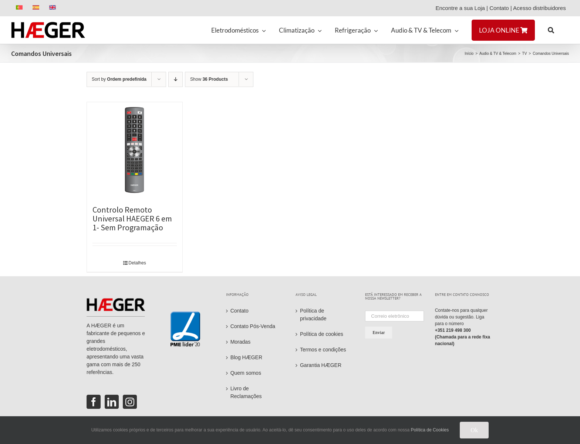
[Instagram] (130, 402)
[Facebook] (94, 402)
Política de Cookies (430, 430)
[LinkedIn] (112, 402)
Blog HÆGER (246, 357)
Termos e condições (323, 350)
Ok (474, 430)
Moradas (240, 342)
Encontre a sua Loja (460, 8)
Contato (499, 8)
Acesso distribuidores (541, 8)
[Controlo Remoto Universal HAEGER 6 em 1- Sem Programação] (134, 150)
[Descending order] (175, 79)
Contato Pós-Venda (252, 326)
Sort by (119, 79)
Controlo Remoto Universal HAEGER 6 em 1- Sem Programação (132, 218)
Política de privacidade (313, 314)
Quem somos (245, 373)
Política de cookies (321, 334)
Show (209, 79)
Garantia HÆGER (320, 365)
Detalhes (137, 263)
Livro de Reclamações (246, 392)
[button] (551, 30)
